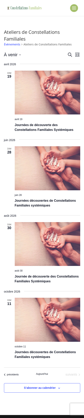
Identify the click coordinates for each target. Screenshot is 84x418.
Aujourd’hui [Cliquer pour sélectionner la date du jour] (42, 374)
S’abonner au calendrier (40, 387)
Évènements (12, 44)
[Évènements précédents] (11, 374)
